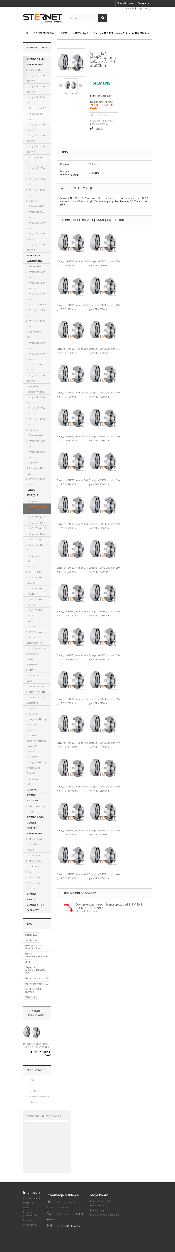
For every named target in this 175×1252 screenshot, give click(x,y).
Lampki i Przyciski (32, 847)
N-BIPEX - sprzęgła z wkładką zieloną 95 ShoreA (36, 743)
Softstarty (34, 866)
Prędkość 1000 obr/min (35, 78)
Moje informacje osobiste (104, 1214)
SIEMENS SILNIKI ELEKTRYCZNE (35, 61)
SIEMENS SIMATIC (31, 896)
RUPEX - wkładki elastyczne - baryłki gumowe (36, 637)
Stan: (93, 95)
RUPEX (32, 626)
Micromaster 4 (37, 806)
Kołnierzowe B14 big (34, 367)
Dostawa (28, 1202)
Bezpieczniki (36, 839)
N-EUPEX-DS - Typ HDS (34, 602)
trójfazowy (31, 934)
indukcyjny (31, 940)
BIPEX (32, 669)
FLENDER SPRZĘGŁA (32, 492)
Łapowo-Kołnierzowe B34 (35, 432)
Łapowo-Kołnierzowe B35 (35, 203)
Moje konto (99, 1195)
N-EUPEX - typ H (37, 522)
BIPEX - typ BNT (37, 691)
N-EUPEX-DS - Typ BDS (34, 591)
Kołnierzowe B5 (37, 108)
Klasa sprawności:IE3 (36, 978)
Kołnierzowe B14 (34, 160)
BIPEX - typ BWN (33, 678)
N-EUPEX (33, 500)
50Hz (27, 961)
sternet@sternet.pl (70, 1226)
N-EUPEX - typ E (37, 533)
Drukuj (99, 128)
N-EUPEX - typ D (37, 528)
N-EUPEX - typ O (34, 547)
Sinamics (34, 811)
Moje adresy (97, 1210)
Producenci (35, 1070)
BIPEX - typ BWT (37, 686)
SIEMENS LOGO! (35, 817)
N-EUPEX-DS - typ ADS (34, 580)
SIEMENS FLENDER (39, 1096)
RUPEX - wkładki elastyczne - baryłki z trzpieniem (36, 656)
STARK (32, 1102)
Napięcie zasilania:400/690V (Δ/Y (35, 970)
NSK (31, 1085)
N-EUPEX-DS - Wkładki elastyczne (34, 616)
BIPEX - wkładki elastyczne (35, 700)
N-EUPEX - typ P (37, 539)
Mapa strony (143, 8)
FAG (31, 1079)
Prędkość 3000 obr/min (35, 100)
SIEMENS (30, 997)
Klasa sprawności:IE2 (36, 983)
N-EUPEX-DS (35, 572)
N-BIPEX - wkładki (32, 781)
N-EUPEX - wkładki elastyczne (33, 561)
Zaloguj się (144, 3)
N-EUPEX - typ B (37, 517)
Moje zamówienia (100, 1201)
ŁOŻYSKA (31, 789)
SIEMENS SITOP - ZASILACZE (35, 907)
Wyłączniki (34, 877)
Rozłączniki (35, 860)
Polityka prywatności (30, 1214)
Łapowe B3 (35, 69)
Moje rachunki (98, 1205)
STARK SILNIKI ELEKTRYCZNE (34, 258)
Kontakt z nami (125, 3)
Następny (80, 85)
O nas (26, 1207)
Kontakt (130, 8)
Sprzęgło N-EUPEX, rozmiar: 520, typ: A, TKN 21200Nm (36, 1045)
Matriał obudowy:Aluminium (36, 955)
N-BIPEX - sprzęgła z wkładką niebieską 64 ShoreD (36, 765)
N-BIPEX (33, 708)
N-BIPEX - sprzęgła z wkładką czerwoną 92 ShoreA (36, 722)
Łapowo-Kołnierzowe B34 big (35, 468)
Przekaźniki (35, 855)
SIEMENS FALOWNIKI (32, 798)
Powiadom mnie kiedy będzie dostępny (101, 122)
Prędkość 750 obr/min (34, 116)
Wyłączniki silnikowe (33, 885)
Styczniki (34, 872)
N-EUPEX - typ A (35, 509)
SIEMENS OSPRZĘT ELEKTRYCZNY (34, 828)
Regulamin (29, 1220)
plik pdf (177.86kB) (109, 908)
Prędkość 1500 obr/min (35, 89)
